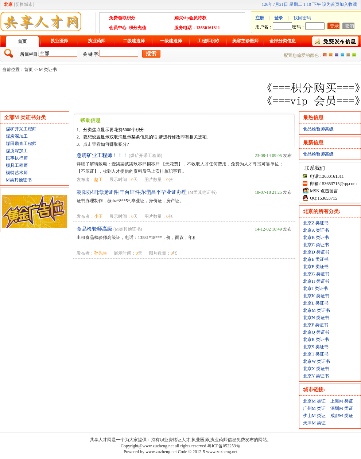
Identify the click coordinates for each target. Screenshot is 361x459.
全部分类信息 (282, 40)
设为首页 (330, 4)
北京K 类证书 (316, 295)
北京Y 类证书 (316, 375)
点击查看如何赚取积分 (105, 144)
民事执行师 (17, 158)
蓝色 (342, 54)
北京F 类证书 (316, 266)
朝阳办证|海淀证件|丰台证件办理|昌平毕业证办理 (132, 192)
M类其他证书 (19, 180)
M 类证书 (48, 69)
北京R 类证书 (316, 339)
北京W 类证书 (316, 361)
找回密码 (302, 17)
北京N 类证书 (316, 317)
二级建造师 (134, 40)
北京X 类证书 (316, 368)
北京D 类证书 (316, 252)
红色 (331, 54)
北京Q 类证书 (316, 332)
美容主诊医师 (245, 40)
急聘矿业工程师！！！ (102, 155)
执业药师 (96, 40)
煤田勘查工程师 (21, 143)
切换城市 (24, 4)
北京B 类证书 (316, 237)
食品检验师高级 (94, 229)
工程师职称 (208, 40)
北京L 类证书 (316, 303)
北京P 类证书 (315, 324)
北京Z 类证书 (316, 222)
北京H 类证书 (316, 281)
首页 (22, 41)
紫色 (336, 54)
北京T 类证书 (316, 354)
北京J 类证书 (315, 288)
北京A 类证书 (316, 230)
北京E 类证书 (316, 259)
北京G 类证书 (316, 273)
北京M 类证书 (316, 310)
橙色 (325, 54)
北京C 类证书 (316, 244)
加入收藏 (348, 4)
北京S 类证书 (316, 346)
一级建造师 (171, 40)
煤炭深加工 (17, 136)
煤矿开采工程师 (21, 129)
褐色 (348, 54)
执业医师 (59, 40)
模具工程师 (17, 165)
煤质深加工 (17, 150)
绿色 (354, 54)
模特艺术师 (17, 172)
